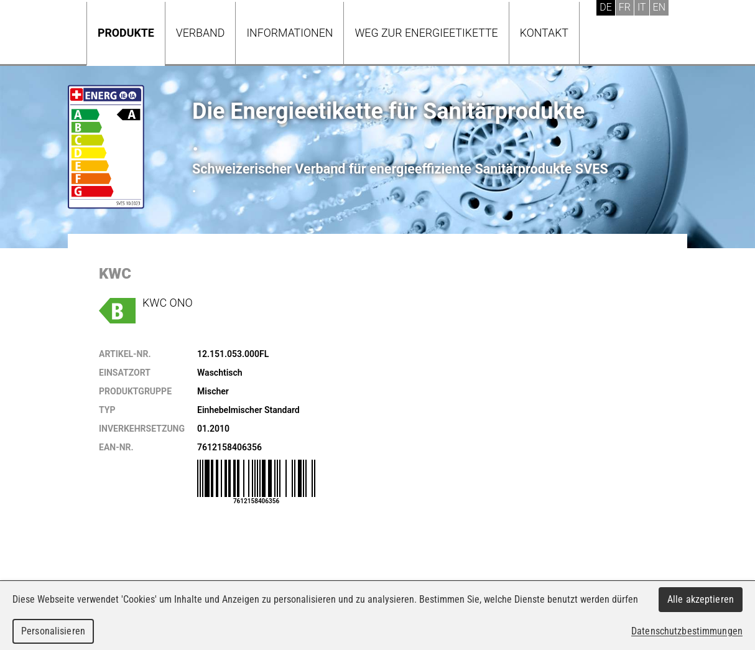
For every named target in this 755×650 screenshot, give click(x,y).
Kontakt (544, 32)
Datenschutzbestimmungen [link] (687, 631)
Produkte (126, 32)
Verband (200, 32)
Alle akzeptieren (700, 599)
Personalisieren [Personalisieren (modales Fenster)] (53, 631)
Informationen (289, 32)
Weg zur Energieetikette (426, 32)
